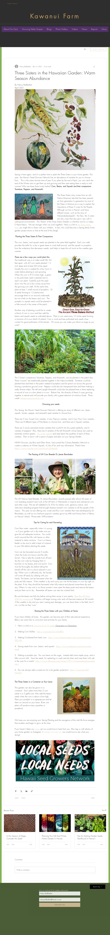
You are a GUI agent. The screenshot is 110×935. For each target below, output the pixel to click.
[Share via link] (32, 791)
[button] (85, 49)
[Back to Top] (97, 887)
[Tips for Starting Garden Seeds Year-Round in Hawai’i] (90, 823)
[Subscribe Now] (59, 905)
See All (104, 810)
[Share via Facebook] (16, 791)
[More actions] (94, 66)
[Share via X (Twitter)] (21, 791)
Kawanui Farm (55, 16)
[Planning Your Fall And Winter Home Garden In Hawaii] (55, 823)
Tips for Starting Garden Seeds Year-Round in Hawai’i (89, 837)
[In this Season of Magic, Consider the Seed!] (19, 823)
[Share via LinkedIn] (26, 791)
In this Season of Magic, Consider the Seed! (17, 837)
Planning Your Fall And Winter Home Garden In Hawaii (54, 837)
